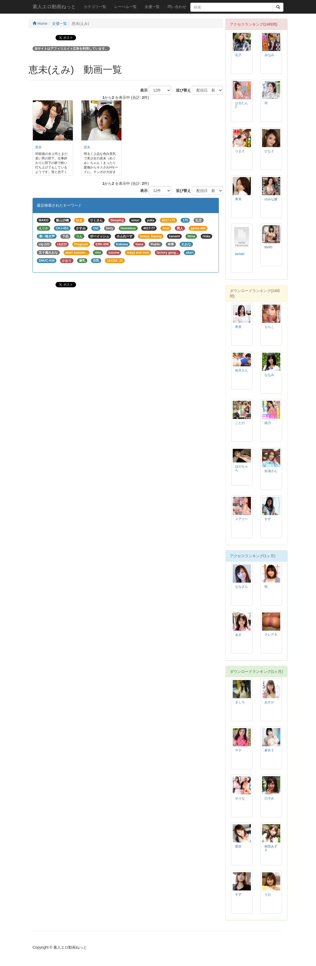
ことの (240, 423)
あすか (269, 702)
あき (238, 635)
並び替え (181, 90)
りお (267, 894)
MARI (268, 247)
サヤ (238, 750)
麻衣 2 (269, 750)
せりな (240, 798)
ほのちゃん (241, 468)
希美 (238, 199)
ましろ (240, 702)
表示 (142, 90)
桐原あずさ (270, 848)
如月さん (241, 370)
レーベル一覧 (125, 7)
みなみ (269, 55)
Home (40, 23)
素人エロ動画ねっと (54, 6)
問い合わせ (177, 7)
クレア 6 (270, 635)
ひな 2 (269, 151)
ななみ (269, 375)
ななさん (241, 586)
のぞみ (269, 798)
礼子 (238, 55)
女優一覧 (152, 7)
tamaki (239, 254)
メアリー (241, 519)
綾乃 (267, 423)
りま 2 (239, 151)
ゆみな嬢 (270, 199)
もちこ (269, 327)
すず (267, 519)
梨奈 (238, 846)
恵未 (38, 147)
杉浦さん (270, 471)
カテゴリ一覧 (95, 7)
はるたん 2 (241, 104)
